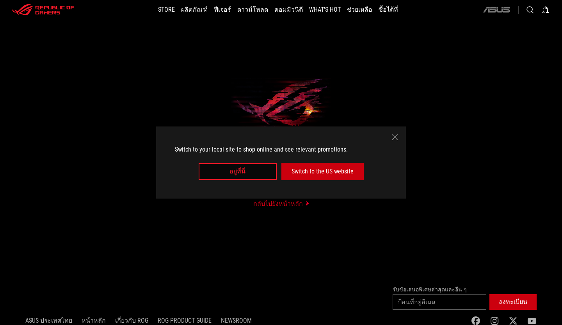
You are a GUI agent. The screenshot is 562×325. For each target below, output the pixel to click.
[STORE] (166, 10)
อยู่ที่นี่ (237, 171)
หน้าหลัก (94, 320)
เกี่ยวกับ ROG (131, 320)
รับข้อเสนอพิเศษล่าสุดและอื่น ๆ (430, 289)
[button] (513, 302)
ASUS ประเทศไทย (48, 320)
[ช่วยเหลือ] (359, 10)
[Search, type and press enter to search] (530, 10)
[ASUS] (496, 10)
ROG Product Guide (185, 320)
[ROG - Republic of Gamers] (43, 10)
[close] (395, 137)
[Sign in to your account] (545, 10)
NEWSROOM (236, 320)
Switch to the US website (323, 171)
